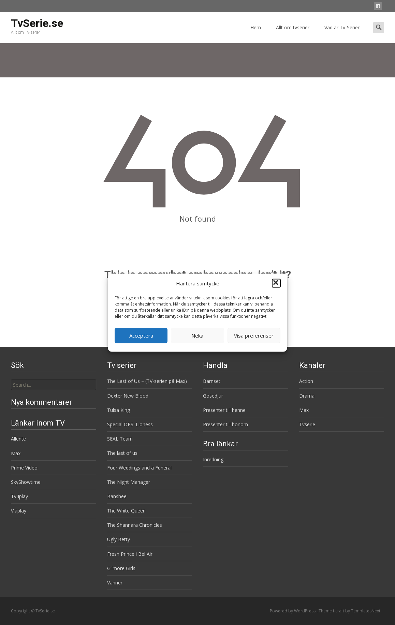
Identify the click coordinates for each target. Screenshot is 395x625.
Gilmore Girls (121, 568)
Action (306, 381)
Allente (18, 438)
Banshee (117, 496)
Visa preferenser (254, 335)
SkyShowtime (26, 482)
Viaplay (18, 510)
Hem (255, 33)
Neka (197, 335)
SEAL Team (120, 438)
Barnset (211, 381)
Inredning (213, 459)
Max (304, 410)
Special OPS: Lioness (130, 424)
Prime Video (24, 467)
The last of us (122, 453)
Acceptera (141, 335)
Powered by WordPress (293, 611)
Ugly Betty (118, 539)
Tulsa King (118, 410)
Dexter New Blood (127, 395)
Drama (306, 395)
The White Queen (126, 510)
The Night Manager (128, 482)
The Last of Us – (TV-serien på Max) (147, 381)
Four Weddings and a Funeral (139, 467)
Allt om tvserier (292, 33)
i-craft (339, 611)
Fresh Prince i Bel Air (129, 554)
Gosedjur (213, 395)
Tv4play (19, 496)
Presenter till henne (224, 410)
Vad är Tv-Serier (342, 33)
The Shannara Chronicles (134, 525)
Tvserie (307, 424)
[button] (276, 283)
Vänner (114, 582)
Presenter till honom (225, 424)
